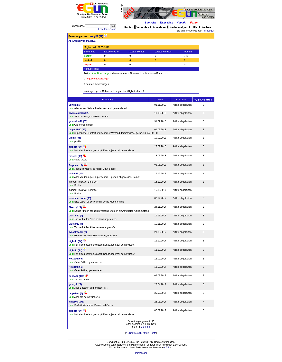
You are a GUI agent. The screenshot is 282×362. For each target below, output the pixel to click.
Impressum (141, 353)
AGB (166, 347)
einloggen (209, 30)
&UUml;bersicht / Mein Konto (141, 333)
